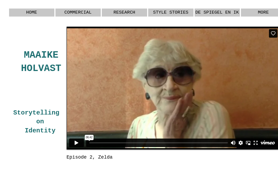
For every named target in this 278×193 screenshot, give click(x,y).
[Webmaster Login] (257, 168)
